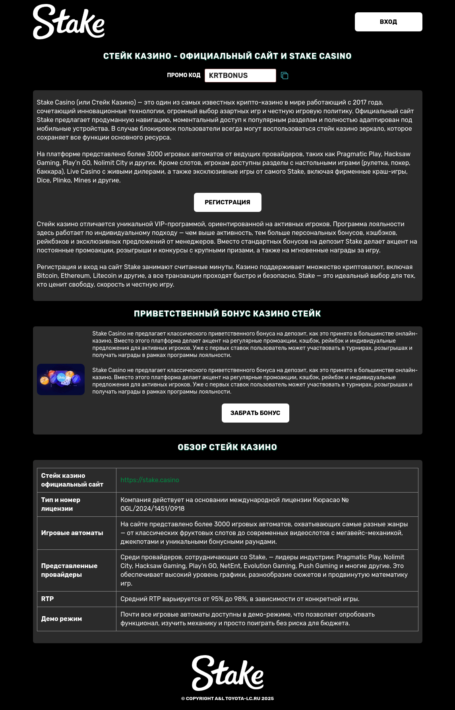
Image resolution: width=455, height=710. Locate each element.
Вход (388, 21)
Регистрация (227, 202)
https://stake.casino (149, 480)
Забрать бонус (255, 413)
